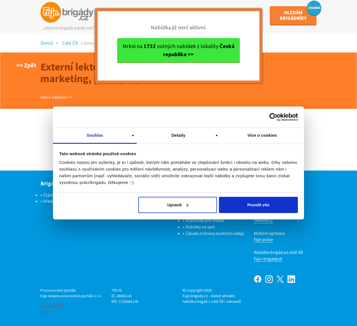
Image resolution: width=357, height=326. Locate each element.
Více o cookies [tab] (262, 135)
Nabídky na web (200, 227)
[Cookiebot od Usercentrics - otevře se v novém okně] (273, 117)
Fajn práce (263, 239)
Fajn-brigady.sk (268, 258)
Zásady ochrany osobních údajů (214, 233)
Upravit (178, 204)
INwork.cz (263, 220)
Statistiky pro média (204, 220)
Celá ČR (70, 43)
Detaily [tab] (178, 135)
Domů (46, 43)
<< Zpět (26, 65)
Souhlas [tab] (94, 135)
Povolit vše (258, 204)
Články (49, 195)
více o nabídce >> (56, 97)
